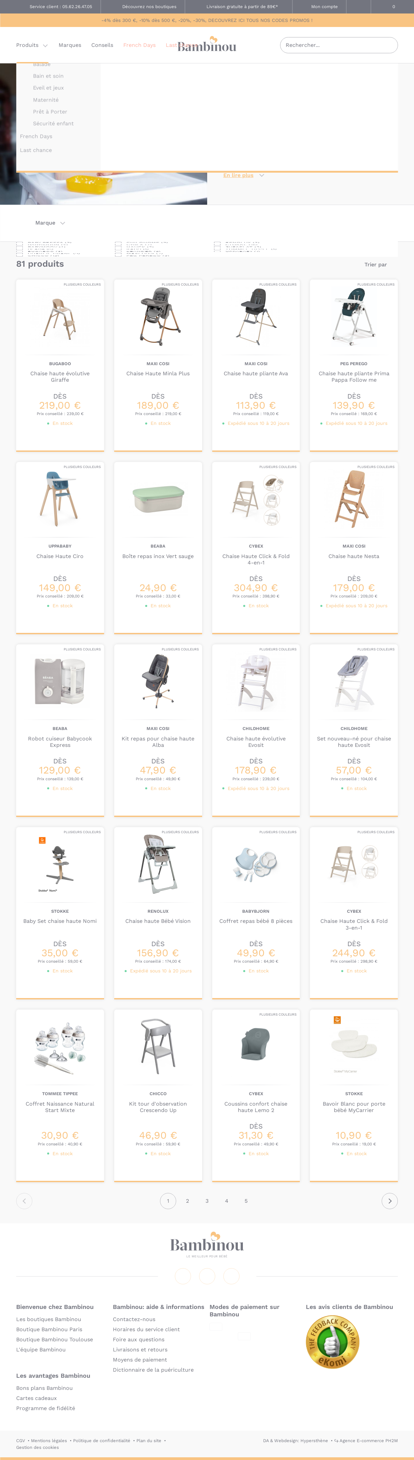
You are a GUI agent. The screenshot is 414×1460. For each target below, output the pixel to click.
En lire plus (238, 175)
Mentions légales (49, 1440)
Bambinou (207, 44)
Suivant (390, 1201)
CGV (20, 1440)
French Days (139, 45)
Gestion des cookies (37, 1447)
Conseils (102, 45)
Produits (27, 45)
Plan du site (148, 1440)
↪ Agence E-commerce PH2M (366, 1440)
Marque (45, 223)
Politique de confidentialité (101, 1440)
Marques (70, 45)
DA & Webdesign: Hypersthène (295, 1440)
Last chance (182, 45)
